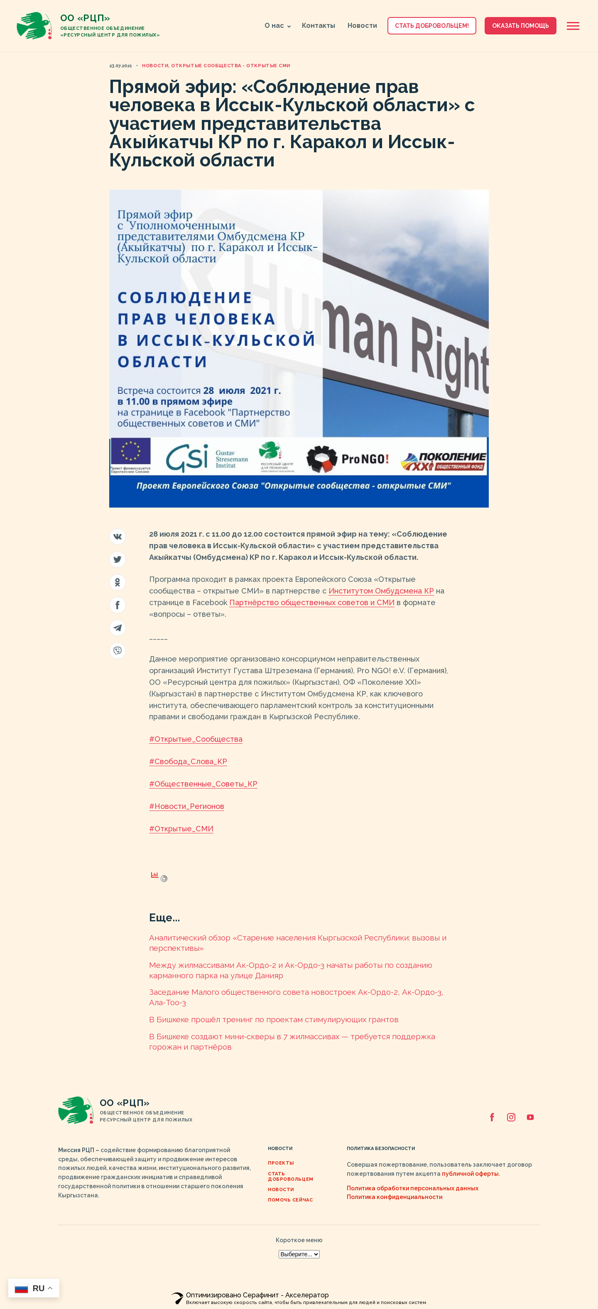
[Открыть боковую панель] (573, 26)
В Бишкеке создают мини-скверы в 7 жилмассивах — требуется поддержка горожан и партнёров (292, 1041)
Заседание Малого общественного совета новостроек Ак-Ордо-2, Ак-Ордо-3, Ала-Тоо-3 (296, 997)
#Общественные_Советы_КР (203, 783)
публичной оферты (470, 1173)
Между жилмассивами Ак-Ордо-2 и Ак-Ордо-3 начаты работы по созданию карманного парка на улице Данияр (290, 970)
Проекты (281, 1163)
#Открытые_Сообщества (196, 739)
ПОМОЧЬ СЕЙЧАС (290, 1200)
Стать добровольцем (291, 1176)
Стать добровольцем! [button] (432, 25)
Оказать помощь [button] (520, 25)
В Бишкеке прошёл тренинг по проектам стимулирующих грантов (274, 1019)
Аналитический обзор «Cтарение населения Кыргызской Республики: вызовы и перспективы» (297, 942)
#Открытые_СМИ (181, 828)
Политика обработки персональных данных (412, 1188)
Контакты (318, 25)
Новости (362, 25)
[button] (289, 26)
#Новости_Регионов (186, 806)
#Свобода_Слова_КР (188, 761)
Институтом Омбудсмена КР (381, 590)
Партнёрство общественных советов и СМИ (312, 602)
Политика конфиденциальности (394, 1197)
